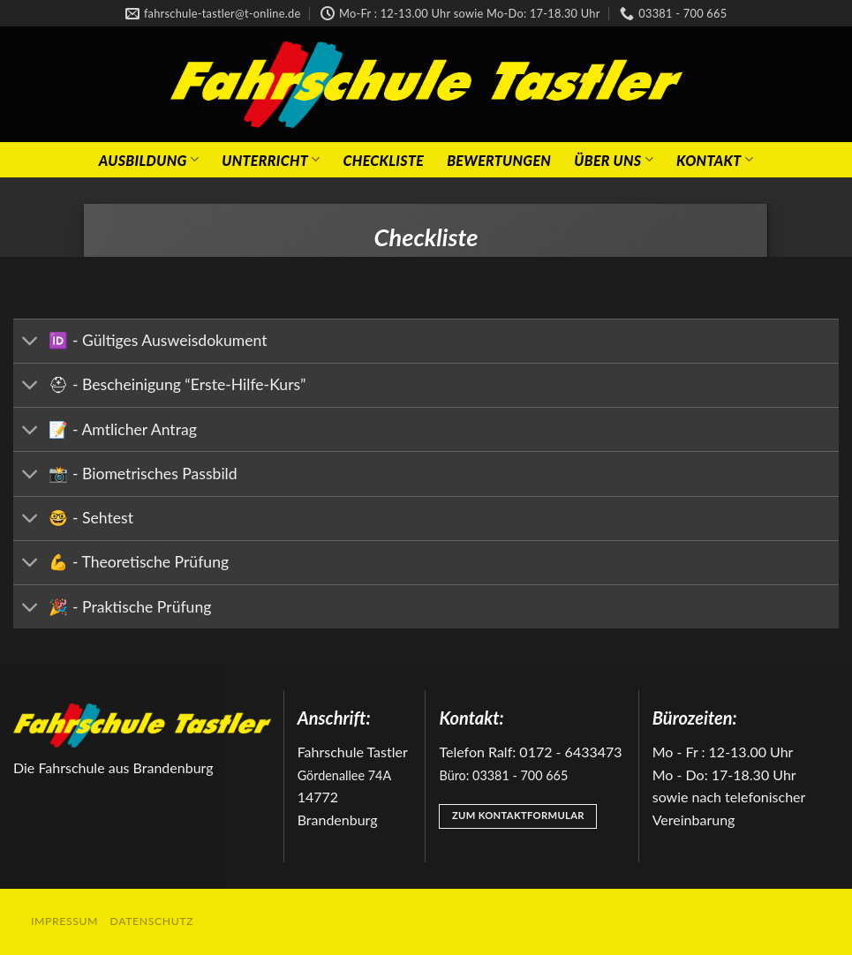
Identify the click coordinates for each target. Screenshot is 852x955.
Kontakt (714, 159)
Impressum (64, 921)
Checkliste (384, 160)
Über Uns (613, 159)
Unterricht (271, 159)
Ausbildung (149, 159)
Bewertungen (499, 160)
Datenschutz (152, 921)
